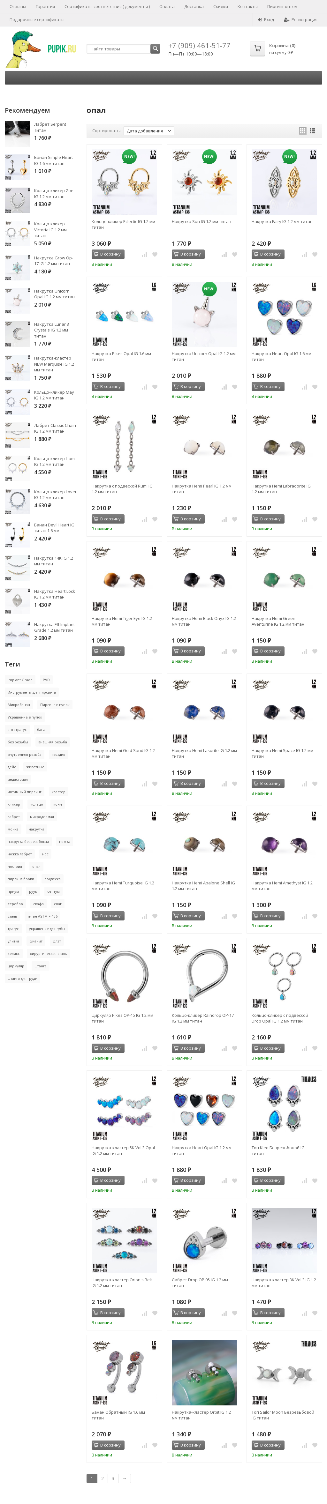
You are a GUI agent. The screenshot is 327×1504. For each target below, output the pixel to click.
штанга (40, 966)
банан (42, 729)
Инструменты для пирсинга (32, 692)
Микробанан (19, 704)
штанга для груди (22, 978)
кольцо (36, 804)
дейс (12, 766)
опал (36, 866)
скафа (38, 903)
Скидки (220, 6)
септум (53, 891)
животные (35, 766)
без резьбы (18, 742)
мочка (13, 829)
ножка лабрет (20, 854)
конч (57, 804)
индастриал (18, 779)
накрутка (36, 829)
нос (45, 854)
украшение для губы (47, 928)
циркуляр (16, 966)
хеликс (14, 953)
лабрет (14, 816)
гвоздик (58, 754)
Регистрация (300, 19)
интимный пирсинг (25, 791)
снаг (58, 903)
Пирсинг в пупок (55, 704)
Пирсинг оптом (282, 6)
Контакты (248, 6)
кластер (58, 791)
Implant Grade (20, 679)
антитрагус (17, 729)
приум (13, 891)
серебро (15, 903)
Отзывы (18, 6)
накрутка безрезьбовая (28, 841)
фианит (35, 941)
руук (33, 891)
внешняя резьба (52, 742)
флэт (57, 941)
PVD (46, 679)
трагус (13, 928)
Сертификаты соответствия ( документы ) (107, 6)
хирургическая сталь (48, 953)
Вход (266, 19)
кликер (14, 804)
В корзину (107, 254)
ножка (64, 841)
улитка (13, 941)
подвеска (52, 878)
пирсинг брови (21, 878)
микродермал (42, 816)
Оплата (167, 6)
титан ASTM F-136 (42, 916)
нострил (15, 866)
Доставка (194, 6)
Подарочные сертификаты (37, 19)
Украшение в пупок (25, 717)
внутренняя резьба (25, 754)
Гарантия (45, 6)
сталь (12, 916)
